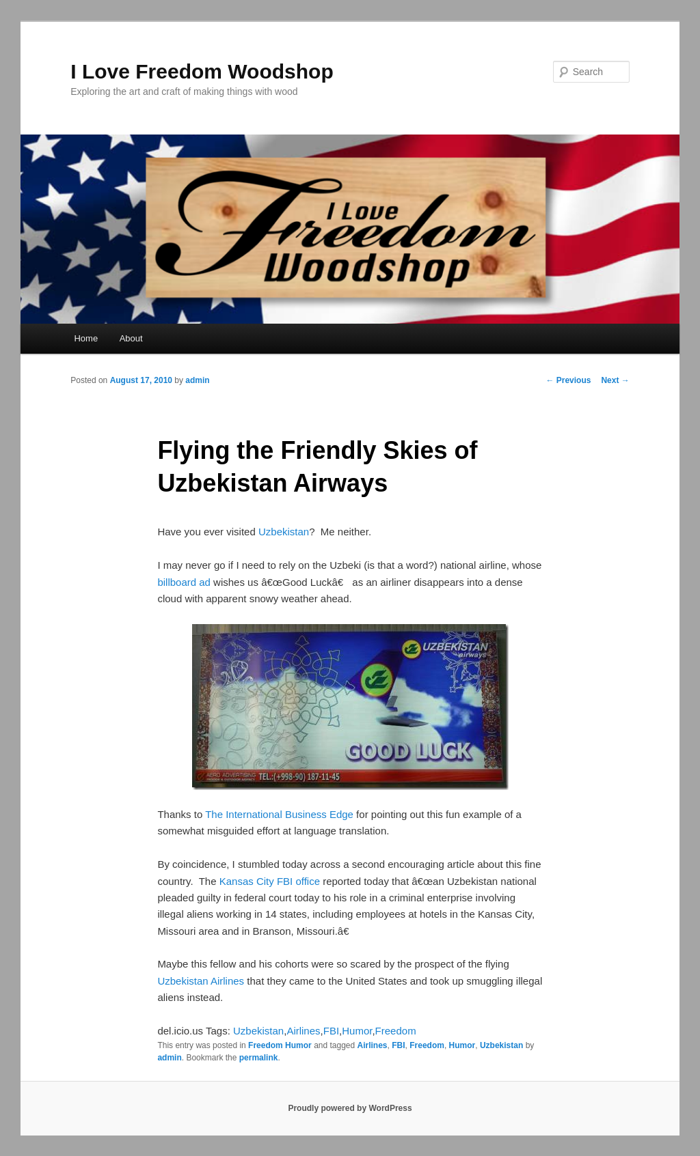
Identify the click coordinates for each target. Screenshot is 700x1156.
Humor (357, 1031)
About (131, 338)
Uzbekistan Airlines (200, 981)
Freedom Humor (280, 1045)
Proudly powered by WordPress (350, 1108)
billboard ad (184, 582)
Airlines (303, 1031)
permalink (258, 1057)
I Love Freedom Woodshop (201, 71)
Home (86, 338)
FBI (331, 1031)
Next (615, 380)
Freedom (395, 1031)
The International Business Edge (279, 814)
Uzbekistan (283, 531)
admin (197, 380)
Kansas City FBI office (269, 881)
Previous (568, 380)
